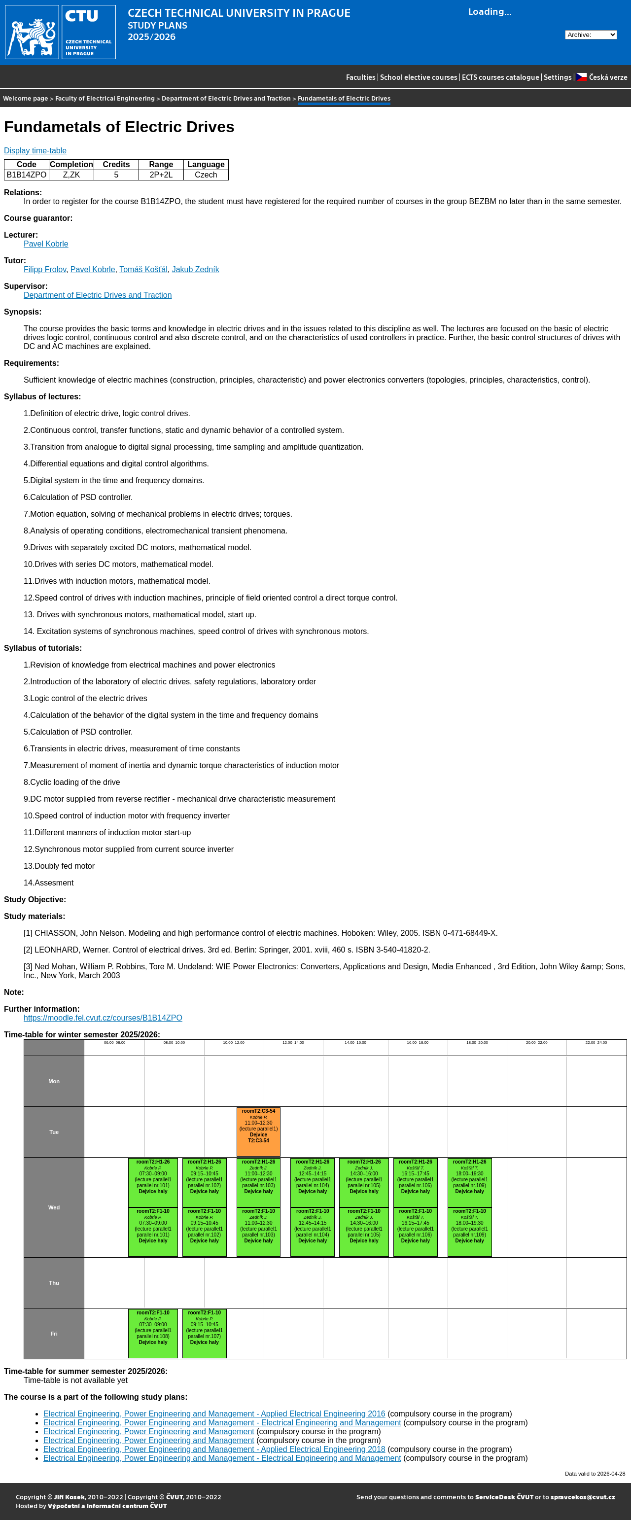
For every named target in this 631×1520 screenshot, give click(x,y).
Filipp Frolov (45, 269)
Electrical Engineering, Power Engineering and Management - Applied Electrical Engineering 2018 (214, 1449)
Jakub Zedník (195, 269)
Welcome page (25, 98)
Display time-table (35, 150)
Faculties (361, 76)
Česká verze (601, 76)
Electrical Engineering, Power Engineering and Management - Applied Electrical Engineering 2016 (214, 1414)
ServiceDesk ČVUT (504, 1496)
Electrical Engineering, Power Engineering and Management (148, 1431)
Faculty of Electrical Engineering (105, 98)
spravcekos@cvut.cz (583, 1496)
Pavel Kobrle (46, 244)
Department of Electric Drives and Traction (226, 98)
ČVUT (174, 1496)
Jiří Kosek (69, 1496)
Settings (558, 76)
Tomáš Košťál (143, 269)
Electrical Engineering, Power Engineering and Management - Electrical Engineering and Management (222, 1422)
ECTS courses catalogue (500, 76)
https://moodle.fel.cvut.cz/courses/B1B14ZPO (103, 1018)
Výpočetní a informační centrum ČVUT (107, 1505)
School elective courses (418, 76)
